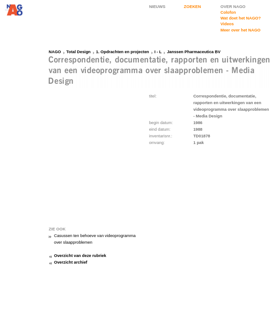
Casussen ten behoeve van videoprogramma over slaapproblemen (94, 239)
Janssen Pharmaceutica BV (193, 52)
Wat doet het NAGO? (240, 18)
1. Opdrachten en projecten (122, 52)
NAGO (55, 52)
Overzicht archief (70, 262)
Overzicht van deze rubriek (80, 255)
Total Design (78, 52)
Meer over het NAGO (240, 30)
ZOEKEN (192, 6)
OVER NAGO (233, 6)
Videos (227, 24)
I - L (158, 52)
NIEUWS (157, 6)
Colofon (228, 12)
